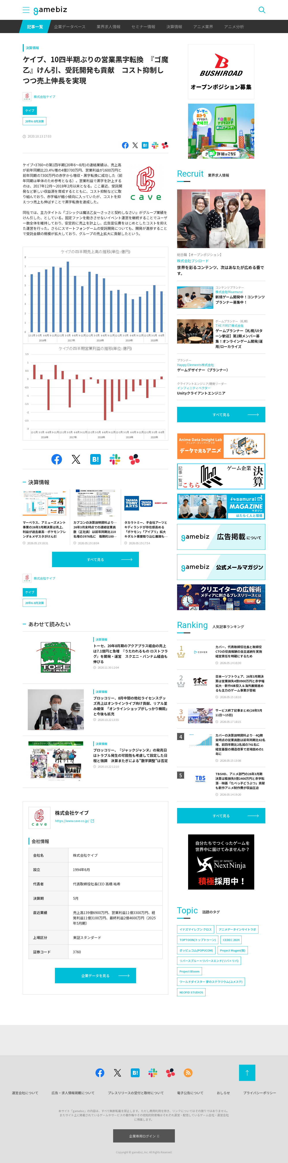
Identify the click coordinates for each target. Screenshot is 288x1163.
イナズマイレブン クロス (196, 929)
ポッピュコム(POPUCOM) (196, 950)
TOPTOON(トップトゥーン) (198, 940)
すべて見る (95, 559)
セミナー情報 (143, 26)
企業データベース (70, 26)
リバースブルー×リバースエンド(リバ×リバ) (209, 961)
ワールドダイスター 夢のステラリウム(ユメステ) (211, 982)
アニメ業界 (203, 26)
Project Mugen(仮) (232, 950)
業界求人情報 (108, 26)
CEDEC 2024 (231, 940)
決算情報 (174, 26)
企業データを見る (95, 975)
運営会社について (25, 1092)
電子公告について (190, 1092)
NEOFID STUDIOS (191, 992)
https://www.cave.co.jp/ (74, 821)
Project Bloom (190, 971)
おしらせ (223, 1092)
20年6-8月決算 (34, 121)
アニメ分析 (234, 26)
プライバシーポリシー (259, 1092)
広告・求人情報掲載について (73, 1092)
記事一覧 (35, 26)
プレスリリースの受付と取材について (136, 1092)
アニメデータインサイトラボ (237, 929)
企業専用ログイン (144, 1136)
